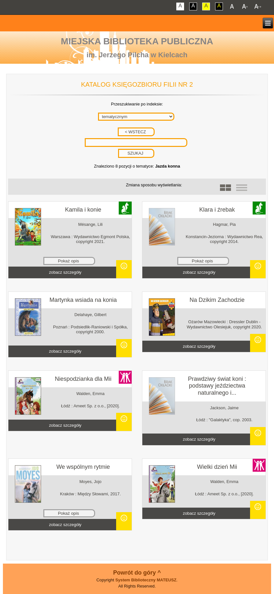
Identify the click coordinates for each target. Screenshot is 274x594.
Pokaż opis (68, 260)
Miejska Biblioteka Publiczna (137, 41)
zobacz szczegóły (65, 272)
